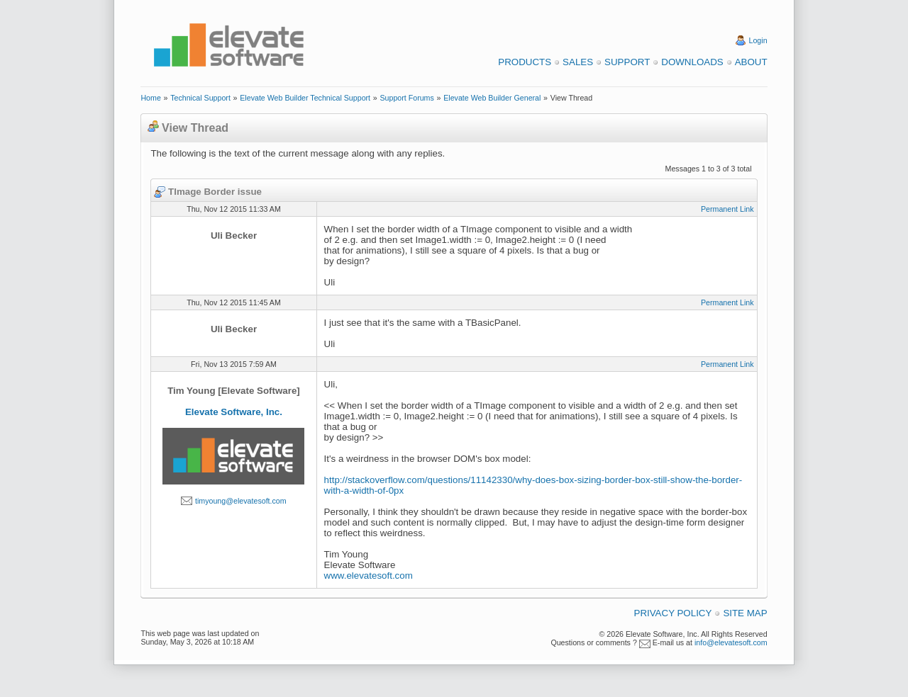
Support (627, 62)
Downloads (692, 62)
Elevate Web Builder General (492, 98)
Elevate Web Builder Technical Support (305, 98)
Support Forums (406, 98)
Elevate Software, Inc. (233, 412)
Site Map (745, 613)
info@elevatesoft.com (731, 642)
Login (758, 40)
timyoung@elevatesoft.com (241, 501)
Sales (578, 62)
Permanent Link (727, 209)
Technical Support (200, 98)
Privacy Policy (673, 613)
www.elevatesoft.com (368, 575)
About (751, 62)
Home (150, 98)
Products (524, 62)
